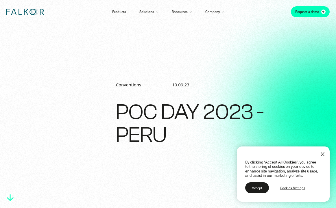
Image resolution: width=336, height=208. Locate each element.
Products (119, 11)
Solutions (146, 11)
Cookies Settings (292, 187)
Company (212, 11)
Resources (180, 11)
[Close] (322, 154)
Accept (257, 187)
